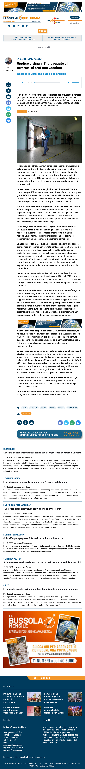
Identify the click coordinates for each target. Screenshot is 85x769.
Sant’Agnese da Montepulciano (62, 37)
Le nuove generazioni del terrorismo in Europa (54, 710)
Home (38, 47)
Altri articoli (42, 678)
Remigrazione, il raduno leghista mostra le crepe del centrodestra (53, 698)
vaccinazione (34, 408)
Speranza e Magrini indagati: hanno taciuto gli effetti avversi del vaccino (42, 452)
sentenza (44, 408)
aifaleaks (52, 408)
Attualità (47, 47)
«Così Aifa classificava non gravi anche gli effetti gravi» (33, 508)
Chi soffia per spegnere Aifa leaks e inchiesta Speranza (33, 538)
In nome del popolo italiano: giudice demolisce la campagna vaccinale (40, 589)
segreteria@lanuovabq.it (13, 747)
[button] (42, 31)
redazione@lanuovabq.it (13, 745)
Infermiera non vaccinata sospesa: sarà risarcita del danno (35, 482)
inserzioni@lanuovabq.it (12, 750)
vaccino (24, 408)
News (57, 18)
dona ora (74, 17)
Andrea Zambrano (8, 69)
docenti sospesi (72, 408)
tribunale (61, 408)
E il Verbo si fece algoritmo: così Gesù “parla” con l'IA (13, 710)
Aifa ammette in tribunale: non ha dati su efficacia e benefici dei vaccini (42, 562)
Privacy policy (8, 757)
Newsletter (74, 23)
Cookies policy (21, 757)
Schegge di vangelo (23, 37)
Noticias (58, 22)
